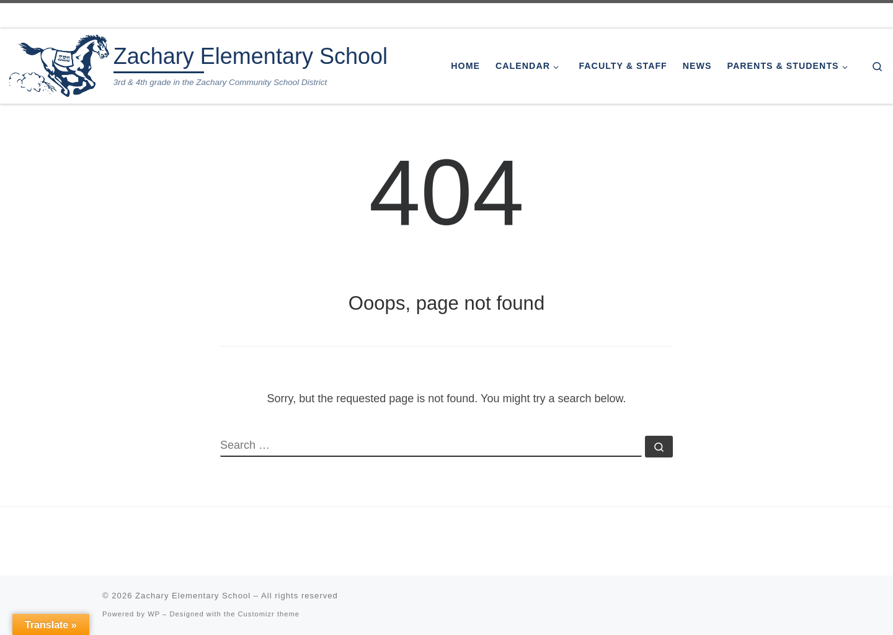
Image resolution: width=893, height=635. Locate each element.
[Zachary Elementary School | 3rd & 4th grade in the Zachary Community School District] (59, 64)
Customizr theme (269, 614)
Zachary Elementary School (193, 595)
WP (154, 614)
